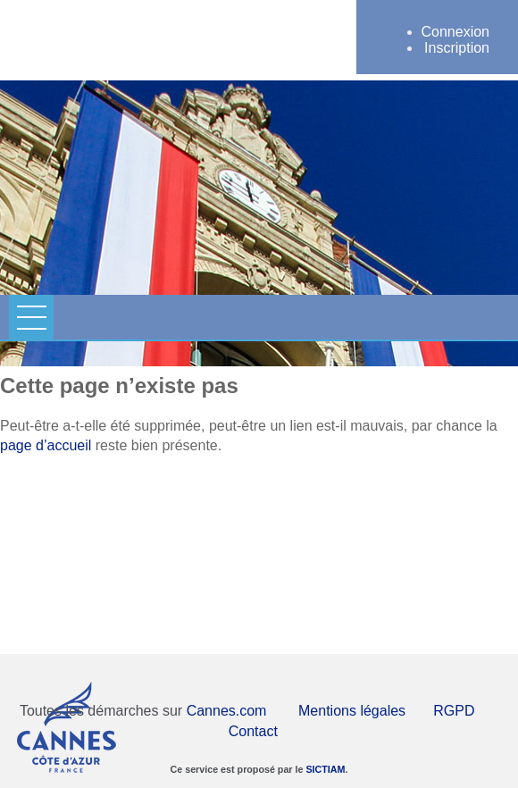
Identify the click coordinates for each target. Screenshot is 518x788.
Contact (253, 731)
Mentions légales (351, 710)
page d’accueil (45, 445)
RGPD (453, 710)
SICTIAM (325, 769)
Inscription (456, 47)
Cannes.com (227, 710)
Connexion (456, 31)
